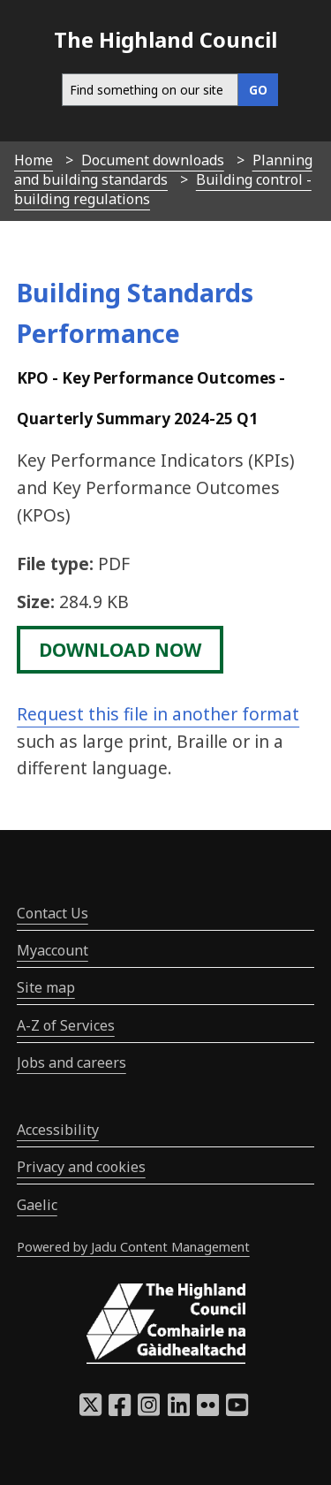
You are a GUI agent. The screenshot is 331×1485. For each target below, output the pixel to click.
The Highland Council (165, 39)
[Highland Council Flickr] (208, 1410)
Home (33, 160)
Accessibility (58, 1129)
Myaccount (52, 950)
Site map (46, 987)
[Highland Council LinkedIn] (179, 1410)
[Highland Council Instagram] (149, 1410)
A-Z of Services (66, 1025)
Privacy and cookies (81, 1167)
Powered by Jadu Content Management (133, 1246)
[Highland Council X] (90, 1410)
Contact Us (52, 913)
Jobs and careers (71, 1062)
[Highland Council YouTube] (237, 1410)
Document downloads (152, 160)
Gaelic (37, 1205)
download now (120, 650)
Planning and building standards (163, 169)
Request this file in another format (158, 714)
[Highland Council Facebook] (120, 1410)
